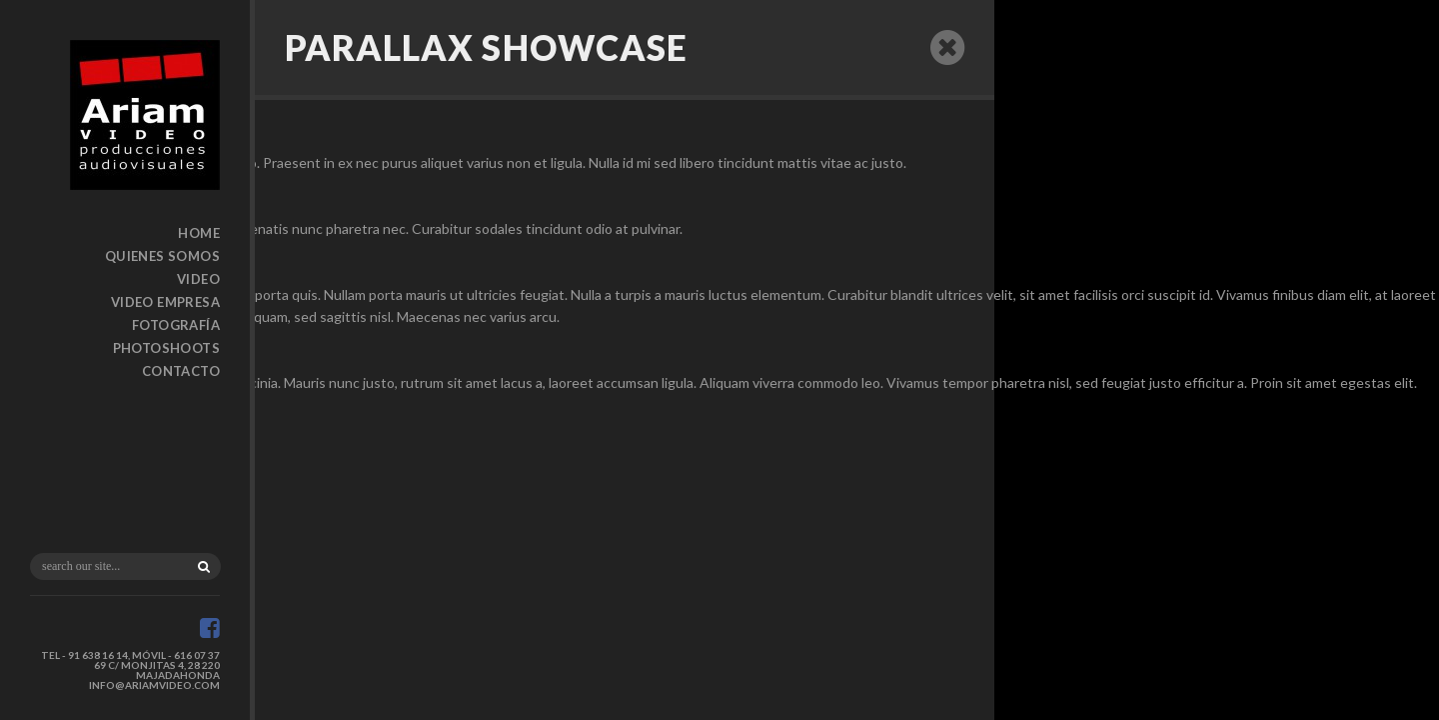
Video (198, 279)
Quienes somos (162, 256)
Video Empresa (165, 302)
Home (199, 233)
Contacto (181, 371)
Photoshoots (166, 348)
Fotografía (176, 325)
